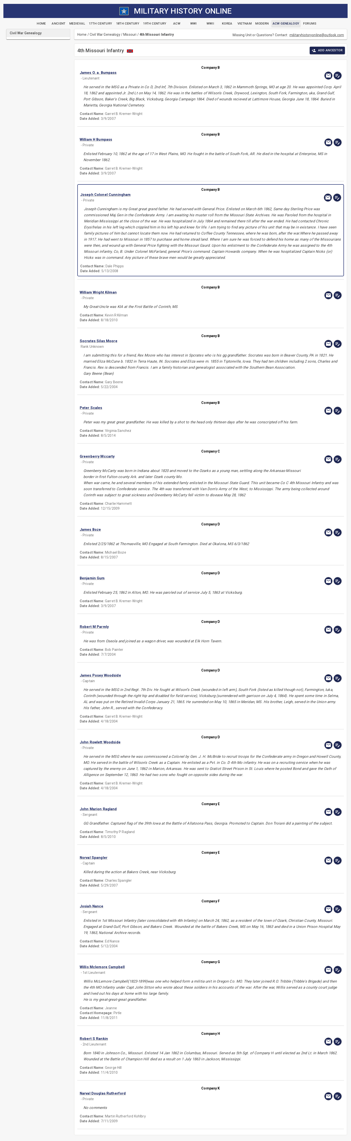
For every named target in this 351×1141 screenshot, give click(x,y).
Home (82, 34)
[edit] (338, 75)
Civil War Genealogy (105, 34)
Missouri (129, 34)
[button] (171, 72)
